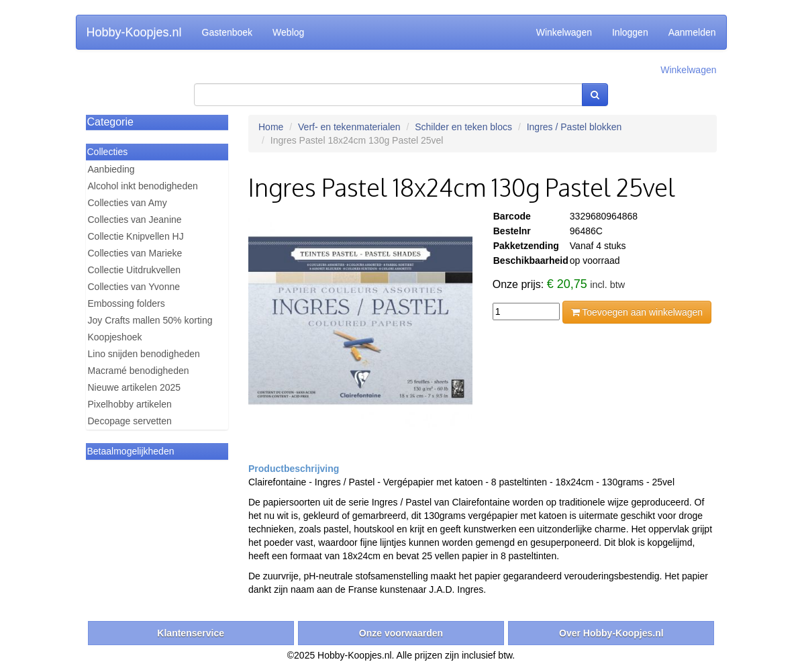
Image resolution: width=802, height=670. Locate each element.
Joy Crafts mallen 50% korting (150, 320)
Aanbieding (111, 169)
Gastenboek (227, 32)
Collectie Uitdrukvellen (134, 270)
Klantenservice (190, 633)
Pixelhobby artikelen (130, 404)
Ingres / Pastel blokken (574, 127)
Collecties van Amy (127, 202)
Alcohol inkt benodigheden (143, 186)
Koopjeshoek (115, 337)
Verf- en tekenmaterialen (349, 127)
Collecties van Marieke (135, 253)
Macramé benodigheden (138, 370)
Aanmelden (692, 32)
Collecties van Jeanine (135, 219)
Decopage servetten (130, 421)
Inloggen (630, 32)
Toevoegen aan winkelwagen (637, 312)
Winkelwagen (564, 32)
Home (270, 127)
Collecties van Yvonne (134, 286)
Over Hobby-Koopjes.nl (611, 633)
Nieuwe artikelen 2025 (134, 387)
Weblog (288, 32)
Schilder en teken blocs (463, 127)
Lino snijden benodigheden (144, 353)
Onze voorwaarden (401, 633)
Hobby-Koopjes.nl (134, 32)
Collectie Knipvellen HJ (136, 236)
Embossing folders (126, 303)
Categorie (110, 122)
